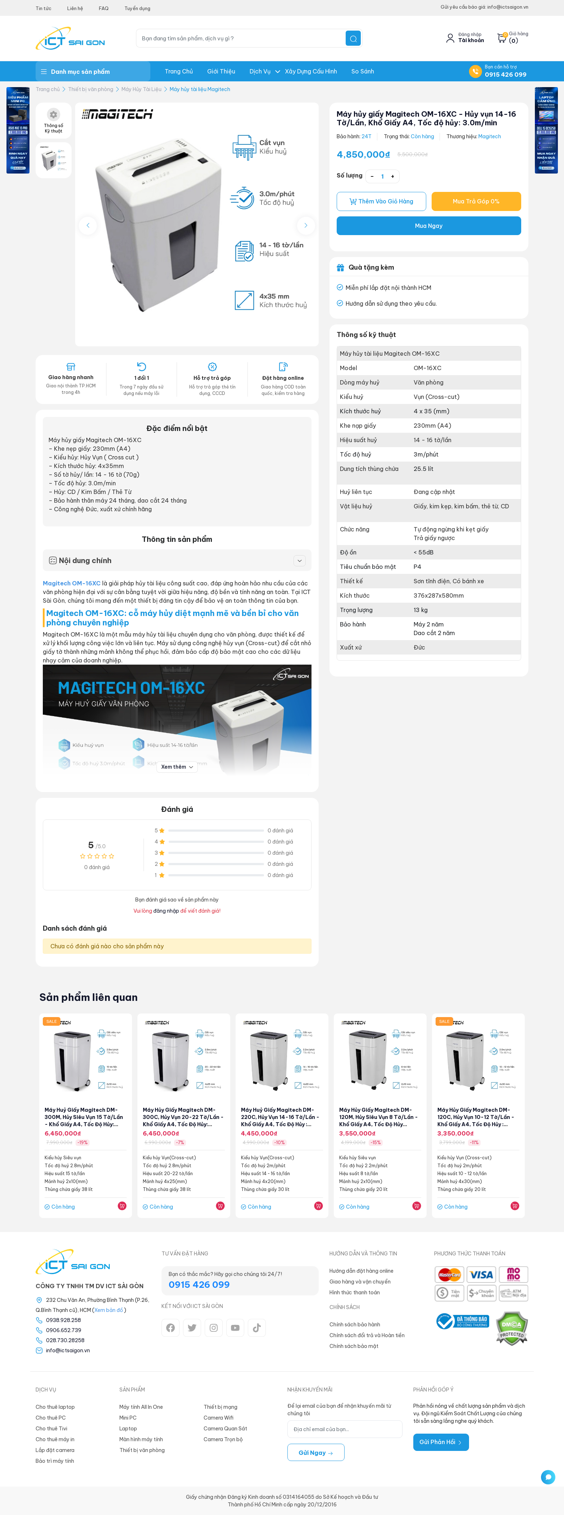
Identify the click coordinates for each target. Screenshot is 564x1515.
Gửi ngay (316, 1452)
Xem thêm (177, 767)
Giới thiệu (221, 71)
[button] (306, 226)
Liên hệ (75, 8)
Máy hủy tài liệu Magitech (200, 89)
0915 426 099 (506, 74)
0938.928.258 (63, 1320)
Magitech (489, 136)
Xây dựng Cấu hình (311, 71)
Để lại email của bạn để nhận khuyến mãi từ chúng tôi (339, 1410)
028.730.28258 (65, 1340)
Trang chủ (179, 71)
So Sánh (362, 71)
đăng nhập (166, 911)
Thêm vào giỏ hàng (381, 201)
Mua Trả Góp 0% (476, 201)
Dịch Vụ (260, 71)
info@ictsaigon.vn (68, 1350)
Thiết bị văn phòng (90, 89)
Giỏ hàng (518, 34)
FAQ (104, 8)
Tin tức (43, 8)
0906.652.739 (63, 1330)
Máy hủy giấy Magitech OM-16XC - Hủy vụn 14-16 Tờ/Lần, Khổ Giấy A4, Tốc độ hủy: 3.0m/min (426, 118)
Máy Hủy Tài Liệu (142, 89)
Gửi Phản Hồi (441, 1442)
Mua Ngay (428, 225)
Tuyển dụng (137, 8)
